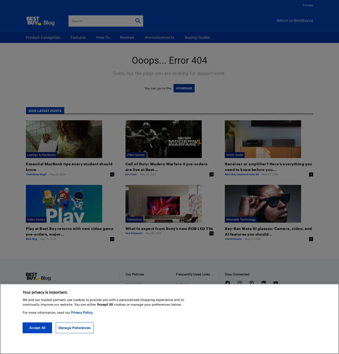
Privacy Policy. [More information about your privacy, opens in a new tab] (82, 312)
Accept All (37, 328)
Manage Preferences (74, 328)
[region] (169, 319)
